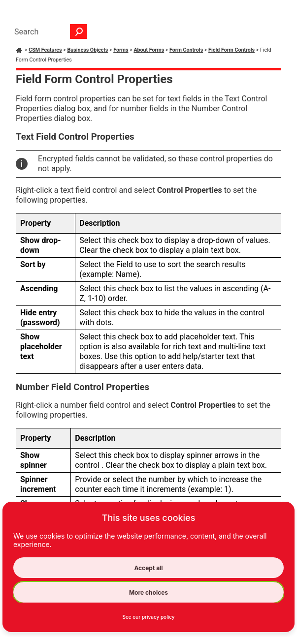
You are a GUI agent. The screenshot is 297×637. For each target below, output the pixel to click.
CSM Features (45, 50)
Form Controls (186, 50)
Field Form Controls (231, 50)
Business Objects (87, 50)
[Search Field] (48, 31)
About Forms (148, 50)
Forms (120, 50)
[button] (79, 31)
